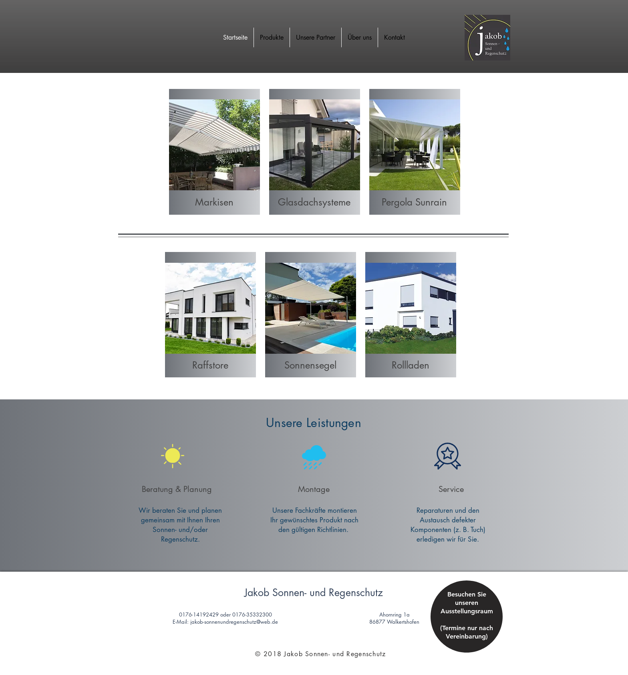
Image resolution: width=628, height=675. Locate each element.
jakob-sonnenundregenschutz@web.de (234, 621)
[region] (467, 623)
